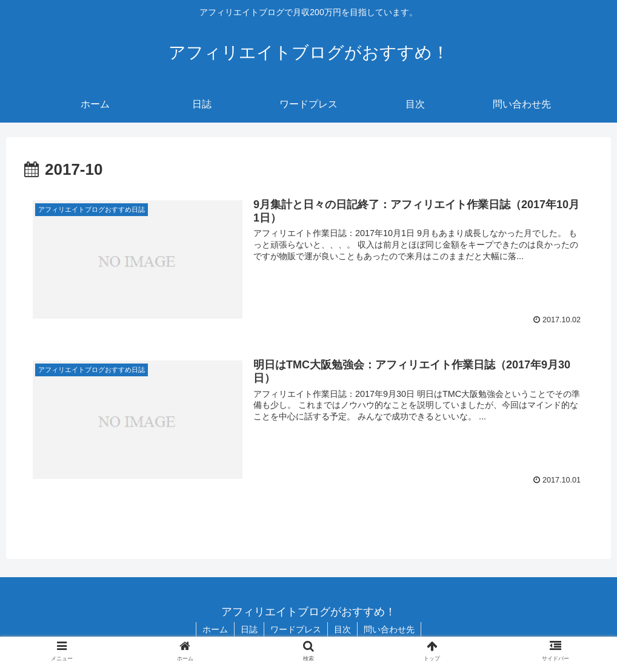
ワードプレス (295, 629)
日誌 (249, 629)
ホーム (215, 629)
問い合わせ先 (389, 629)
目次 (342, 629)
